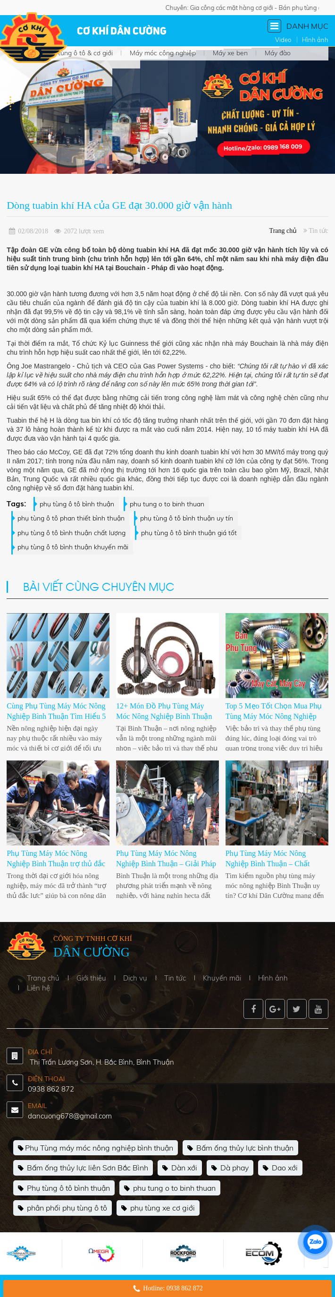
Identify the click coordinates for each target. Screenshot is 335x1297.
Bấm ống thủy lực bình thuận (240, 1148)
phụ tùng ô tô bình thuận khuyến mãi (72, 547)
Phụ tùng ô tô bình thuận (64, 1188)
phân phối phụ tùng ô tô (62, 1208)
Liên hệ (38, 987)
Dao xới (280, 1168)
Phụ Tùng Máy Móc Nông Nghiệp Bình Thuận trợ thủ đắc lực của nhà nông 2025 (56, 864)
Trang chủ (283, 230)
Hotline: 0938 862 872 (172, 1288)
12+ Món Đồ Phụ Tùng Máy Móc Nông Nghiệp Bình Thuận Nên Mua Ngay (164, 716)
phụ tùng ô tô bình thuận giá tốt (189, 533)
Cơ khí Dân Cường (122, 31)
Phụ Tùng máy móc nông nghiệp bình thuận (95, 1148)
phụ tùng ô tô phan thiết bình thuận (71, 518)
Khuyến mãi (222, 977)
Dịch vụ (135, 977)
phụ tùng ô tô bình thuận (77, 504)
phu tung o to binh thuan (167, 504)
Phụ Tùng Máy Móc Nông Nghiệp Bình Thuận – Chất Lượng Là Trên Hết (268, 864)
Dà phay (230, 1168)
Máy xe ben (230, 53)
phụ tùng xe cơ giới (158, 1208)
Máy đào (278, 53)
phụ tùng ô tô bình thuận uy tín (186, 518)
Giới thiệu (91, 977)
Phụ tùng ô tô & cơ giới (78, 53)
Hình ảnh (273, 977)
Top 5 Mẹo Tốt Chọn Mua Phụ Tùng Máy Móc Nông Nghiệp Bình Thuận (274, 716)
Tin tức (175, 977)
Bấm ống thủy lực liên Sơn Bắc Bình (83, 1168)
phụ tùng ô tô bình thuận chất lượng (71, 533)
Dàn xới (179, 1168)
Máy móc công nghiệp (163, 53)
